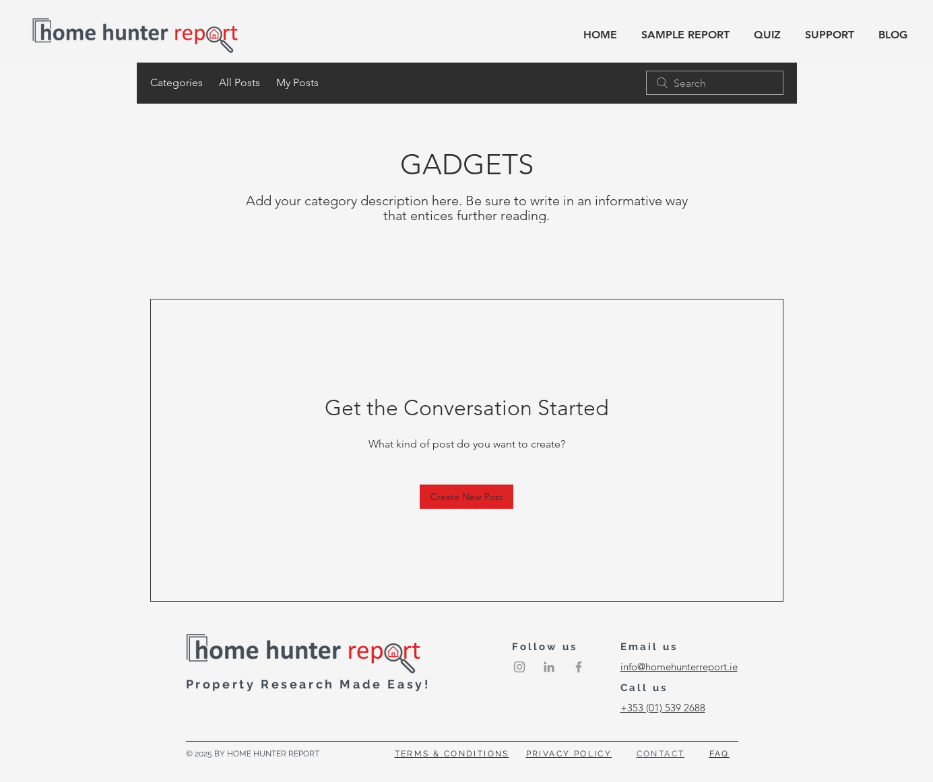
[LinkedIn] (549, 667)
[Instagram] (519, 667)
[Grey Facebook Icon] (578, 667)
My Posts (297, 82)
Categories (176, 82)
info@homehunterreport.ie (679, 666)
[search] (714, 83)
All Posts (239, 82)
